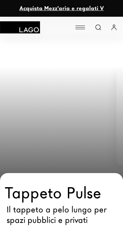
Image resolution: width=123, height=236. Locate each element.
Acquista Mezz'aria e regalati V (61, 8)
